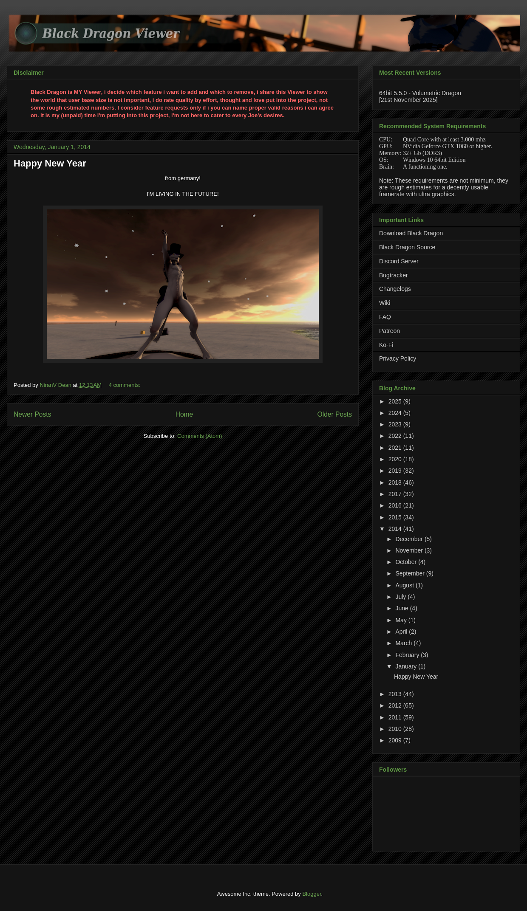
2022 (395, 435)
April (402, 631)
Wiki (384, 302)
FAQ (385, 316)
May (401, 620)
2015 (395, 517)
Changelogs (395, 288)
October (406, 561)
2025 (395, 401)
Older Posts (334, 414)
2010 (395, 728)
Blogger (311, 894)
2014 (395, 528)
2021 (395, 447)
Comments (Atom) (199, 436)
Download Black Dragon (411, 233)
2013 (395, 694)
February (408, 655)
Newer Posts (32, 414)
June (402, 608)
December (409, 539)
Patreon (389, 330)
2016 (395, 505)
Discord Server (399, 261)
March (404, 643)
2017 (395, 494)
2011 (395, 717)
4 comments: (125, 385)
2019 (395, 470)
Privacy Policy (397, 358)
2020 (395, 459)
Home (184, 414)
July (401, 596)
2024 (395, 412)
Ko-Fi (386, 344)
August (405, 585)
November (409, 550)
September (410, 573)
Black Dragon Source (407, 247)
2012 (395, 705)
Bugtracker (393, 275)
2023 (395, 424)
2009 (395, 740)
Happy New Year (50, 163)
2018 (395, 482)
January (406, 666)
